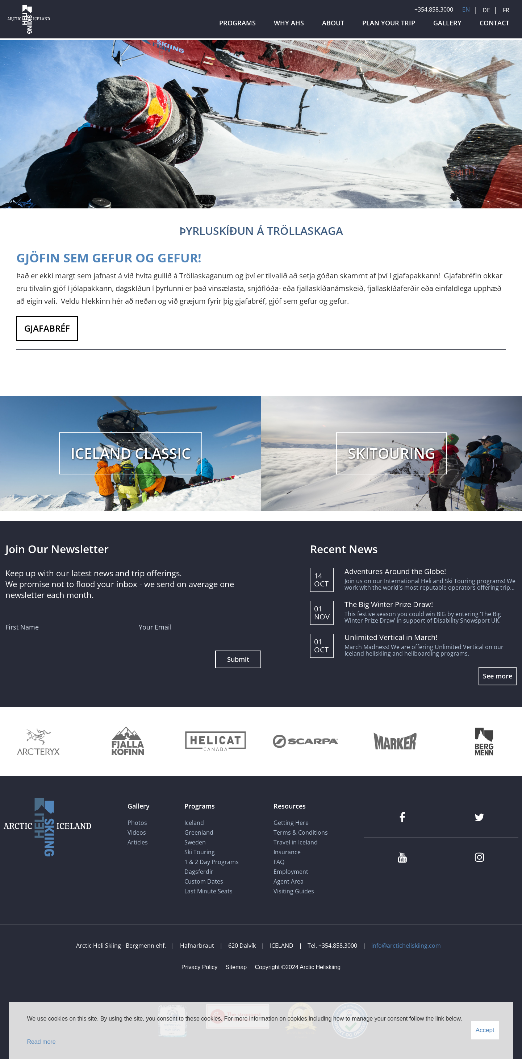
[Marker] (395, 741)
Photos (137, 823)
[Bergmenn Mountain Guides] (484, 741)
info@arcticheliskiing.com (406, 946)
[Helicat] (216, 741)
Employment (290, 872)
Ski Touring (199, 852)
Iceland (194, 823)
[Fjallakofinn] (127, 741)
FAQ (278, 862)
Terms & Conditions (300, 832)
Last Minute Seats (208, 891)
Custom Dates (204, 881)
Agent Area (288, 881)
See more (497, 676)
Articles (138, 842)
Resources (289, 806)
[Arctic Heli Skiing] (28, 34)
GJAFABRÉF (47, 328)
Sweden (195, 842)
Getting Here (291, 823)
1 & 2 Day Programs (211, 862)
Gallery (139, 806)
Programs (199, 806)
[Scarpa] (305, 741)
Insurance (287, 852)
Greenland (198, 832)
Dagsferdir (198, 872)
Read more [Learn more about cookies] (41, 1042)
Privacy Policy (199, 967)
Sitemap (236, 967)
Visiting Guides (293, 891)
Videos (137, 832)
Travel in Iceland (295, 842)
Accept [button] (485, 1030)
